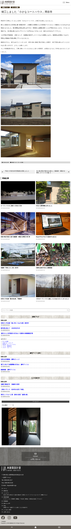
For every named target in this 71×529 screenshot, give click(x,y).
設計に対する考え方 (9, 494)
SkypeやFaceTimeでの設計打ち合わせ (46, 236)
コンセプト (6, 493)
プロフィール (7, 499)
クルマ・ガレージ (7, 347)
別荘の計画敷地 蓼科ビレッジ (10, 359)
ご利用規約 (3, 521)
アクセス (39, 499)
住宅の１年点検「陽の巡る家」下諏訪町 (11, 298)
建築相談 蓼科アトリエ (8, 369)
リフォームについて (35, 494)
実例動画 (6, 501)
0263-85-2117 (8, 480)
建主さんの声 (7, 503)
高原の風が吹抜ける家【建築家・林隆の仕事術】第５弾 (15, 236)
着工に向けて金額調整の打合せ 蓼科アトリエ (15, 364)
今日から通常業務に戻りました (44, 205)
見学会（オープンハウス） (9, 344)
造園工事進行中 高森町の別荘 (10, 384)
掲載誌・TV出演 (20, 499)
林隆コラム (44, 494)
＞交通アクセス (6, 477)
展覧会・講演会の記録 (30, 499)
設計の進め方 (18, 494)
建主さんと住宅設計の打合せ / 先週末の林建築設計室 (17, 333)
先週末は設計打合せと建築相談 (44, 267)
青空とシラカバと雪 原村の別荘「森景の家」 (15, 394)
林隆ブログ (5, 7)
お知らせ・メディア (7, 343)
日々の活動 (15, 7)
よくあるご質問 (7, 509)
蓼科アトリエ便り (35, 353)
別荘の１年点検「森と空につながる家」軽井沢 (15, 323)
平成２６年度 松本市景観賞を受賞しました (17, 171)
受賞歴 (13, 499)
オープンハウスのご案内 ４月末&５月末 (11, 205)
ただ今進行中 (35, 378)
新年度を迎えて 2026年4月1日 (10, 328)
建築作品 (6, 490)
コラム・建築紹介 (7, 346)
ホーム (5, 488)
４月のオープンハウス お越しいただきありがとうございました (52, 298)
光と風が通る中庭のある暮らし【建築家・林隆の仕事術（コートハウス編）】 (50, 171)
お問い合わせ (7, 512)
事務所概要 (6, 497)
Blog (5, 505)
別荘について (25, 494)
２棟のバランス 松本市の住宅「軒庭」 (13, 389)
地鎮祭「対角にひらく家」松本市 (9, 267)
